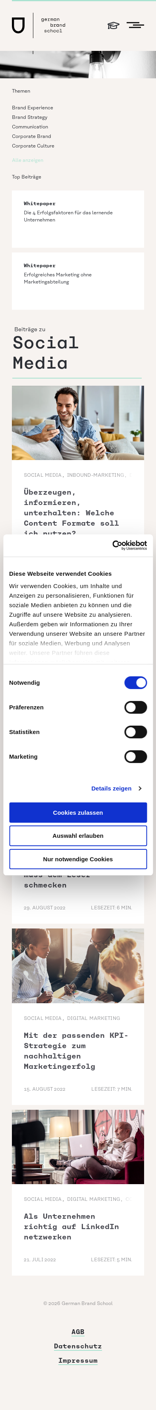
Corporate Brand (31, 136)
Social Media (43, 475)
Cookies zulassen (78, 812)
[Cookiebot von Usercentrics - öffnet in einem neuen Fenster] (112, 545)
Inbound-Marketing (95, 475)
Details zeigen (111, 788)
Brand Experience (32, 108)
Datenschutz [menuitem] (78, 1346)
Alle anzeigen (27, 160)
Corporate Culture (33, 146)
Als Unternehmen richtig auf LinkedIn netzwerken (71, 1226)
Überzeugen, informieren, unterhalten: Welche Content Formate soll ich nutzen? (71, 513)
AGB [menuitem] (78, 1332)
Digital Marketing (93, 1018)
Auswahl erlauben (77, 835)
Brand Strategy (29, 117)
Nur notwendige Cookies (78, 859)
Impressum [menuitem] (78, 1360)
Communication (30, 127)
